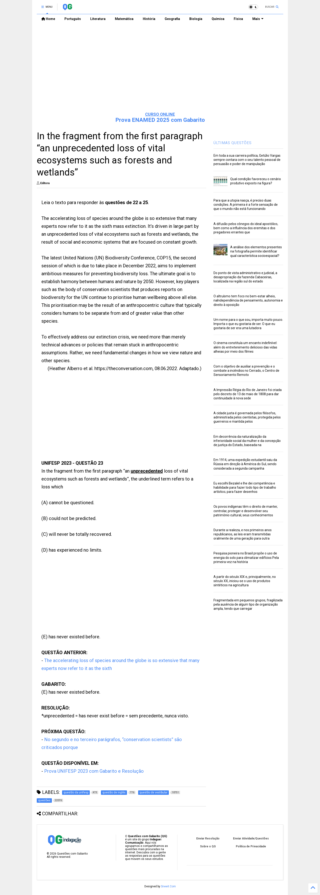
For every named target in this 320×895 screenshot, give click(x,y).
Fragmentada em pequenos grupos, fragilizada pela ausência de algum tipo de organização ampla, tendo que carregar (248, 604)
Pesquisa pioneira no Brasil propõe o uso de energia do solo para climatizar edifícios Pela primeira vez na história (246, 557)
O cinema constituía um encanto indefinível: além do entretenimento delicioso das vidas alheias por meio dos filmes (245, 347)
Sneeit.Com (168, 886)
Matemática (124, 19)
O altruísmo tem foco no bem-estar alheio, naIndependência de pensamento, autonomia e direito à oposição (248, 300)
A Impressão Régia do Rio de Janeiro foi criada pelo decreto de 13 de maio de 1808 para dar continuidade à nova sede (247, 394)
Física (238, 19)
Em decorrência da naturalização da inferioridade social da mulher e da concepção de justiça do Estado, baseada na (247, 441)
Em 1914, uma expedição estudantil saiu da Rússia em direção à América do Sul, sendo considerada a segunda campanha (245, 464)
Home (48, 19)
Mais (257, 19)
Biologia (195, 19)
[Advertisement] (160, 72)
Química (218, 19)
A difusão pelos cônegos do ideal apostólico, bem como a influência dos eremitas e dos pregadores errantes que (245, 228)
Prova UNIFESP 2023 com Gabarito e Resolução (94, 771)
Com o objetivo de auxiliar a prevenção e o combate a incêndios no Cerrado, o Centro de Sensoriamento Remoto (246, 371)
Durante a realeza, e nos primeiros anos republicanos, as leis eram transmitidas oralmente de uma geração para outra (242, 534)
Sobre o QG (208, 846)
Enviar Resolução (208, 838)
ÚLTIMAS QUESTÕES (232, 143)
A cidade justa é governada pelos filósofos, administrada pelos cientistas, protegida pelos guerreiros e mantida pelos (247, 417)
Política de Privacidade (251, 846)
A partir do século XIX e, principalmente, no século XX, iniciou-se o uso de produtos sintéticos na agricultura (244, 581)
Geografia (172, 19)
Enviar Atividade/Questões (251, 838)
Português (72, 19)
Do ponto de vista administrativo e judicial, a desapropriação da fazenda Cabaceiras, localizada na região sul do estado (245, 277)
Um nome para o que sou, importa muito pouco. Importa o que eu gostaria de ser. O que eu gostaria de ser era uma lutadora (248, 324)
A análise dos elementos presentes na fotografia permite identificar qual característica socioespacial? (256, 251)
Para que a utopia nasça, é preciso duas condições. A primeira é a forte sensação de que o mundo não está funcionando (245, 205)
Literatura (98, 19)
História (149, 19)
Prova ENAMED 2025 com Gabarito (160, 120)
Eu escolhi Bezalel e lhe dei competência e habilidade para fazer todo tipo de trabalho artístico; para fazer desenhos (244, 487)
